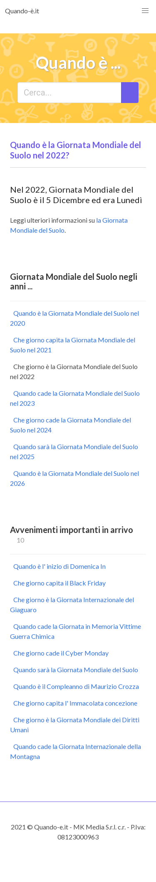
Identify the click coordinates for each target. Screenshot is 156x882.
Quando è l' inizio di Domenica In (59, 566)
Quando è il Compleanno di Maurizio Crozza (76, 686)
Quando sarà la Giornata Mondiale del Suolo (75, 669)
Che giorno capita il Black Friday (59, 583)
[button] (145, 11)
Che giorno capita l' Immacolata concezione (75, 703)
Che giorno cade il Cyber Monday (61, 653)
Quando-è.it (22, 11)
